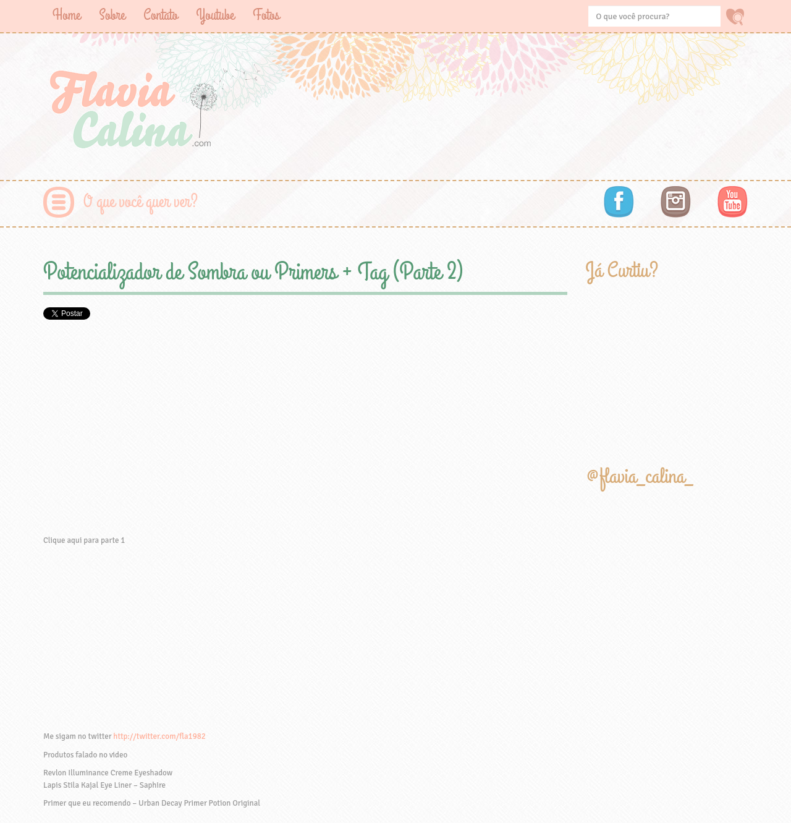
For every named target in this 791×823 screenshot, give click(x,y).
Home (66, 15)
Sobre (112, 15)
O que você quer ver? (140, 202)
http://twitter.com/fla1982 (159, 736)
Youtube (215, 15)
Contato (160, 15)
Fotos (266, 15)
